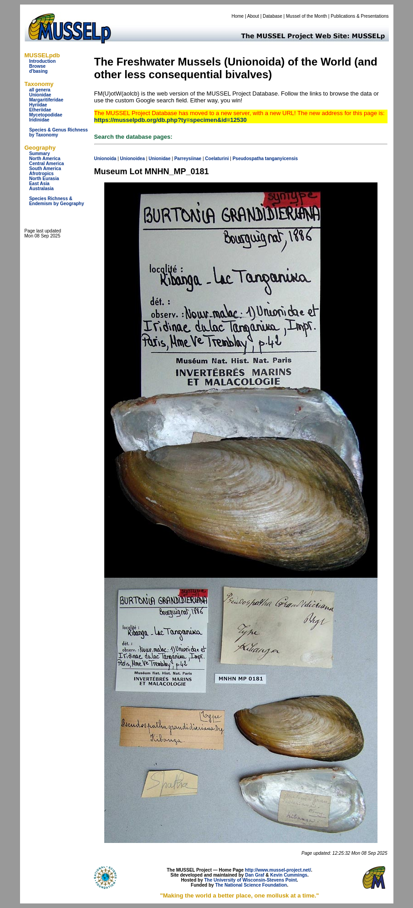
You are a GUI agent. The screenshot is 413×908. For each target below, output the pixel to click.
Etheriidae (40, 109)
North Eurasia (44, 178)
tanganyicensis (281, 158)
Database (272, 16)
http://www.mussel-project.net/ (278, 870)
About (253, 16)
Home (237, 16)
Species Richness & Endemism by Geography (56, 201)
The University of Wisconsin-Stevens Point (250, 880)
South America (45, 168)
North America (45, 158)
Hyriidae (38, 104)
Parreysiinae (188, 158)
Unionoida (105, 158)
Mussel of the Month (306, 16)
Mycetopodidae (45, 114)
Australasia (41, 188)
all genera (40, 89)
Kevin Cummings (288, 875)
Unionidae (40, 94)
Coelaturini (217, 158)
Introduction (42, 61)
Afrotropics (41, 173)
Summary (39, 153)
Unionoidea (132, 158)
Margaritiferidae (46, 99)
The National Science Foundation (251, 885)
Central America (46, 163)
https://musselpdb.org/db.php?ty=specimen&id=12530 (170, 119)
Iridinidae (39, 119)
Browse (37, 66)
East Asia (39, 183)
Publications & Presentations (359, 16)
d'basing (38, 71)
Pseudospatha (248, 158)
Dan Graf (254, 875)
